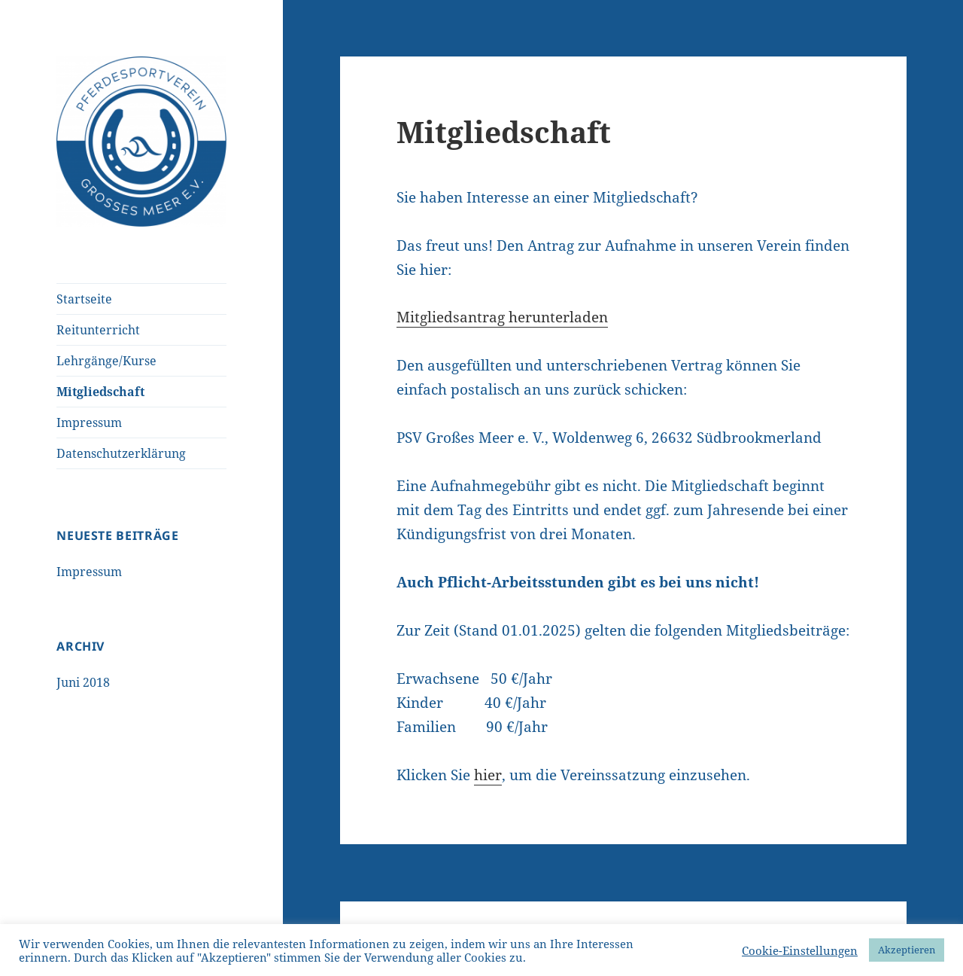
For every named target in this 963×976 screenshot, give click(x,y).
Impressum (89, 422)
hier (488, 775)
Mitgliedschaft (100, 391)
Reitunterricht (98, 330)
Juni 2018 (83, 682)
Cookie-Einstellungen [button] (800, 950)
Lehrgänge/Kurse (106, 360)
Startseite (84, 299)
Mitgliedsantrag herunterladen (502, 317)
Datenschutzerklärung (121, 453)
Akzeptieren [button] (906, 949)
